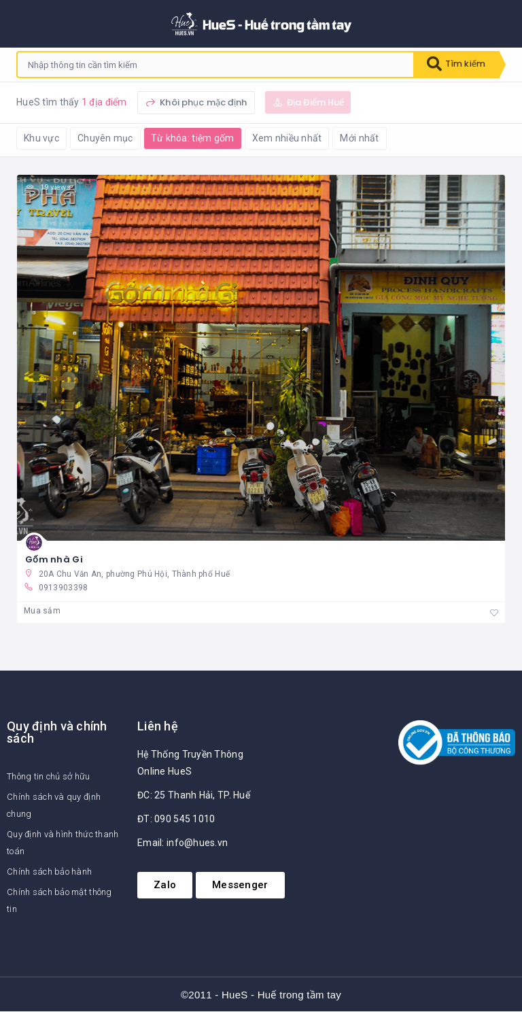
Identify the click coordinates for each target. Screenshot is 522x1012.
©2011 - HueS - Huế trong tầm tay (261, 994)
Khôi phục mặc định (196, 102)
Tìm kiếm (453, 64)
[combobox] (213, 64)
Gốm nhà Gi (54, 559)
